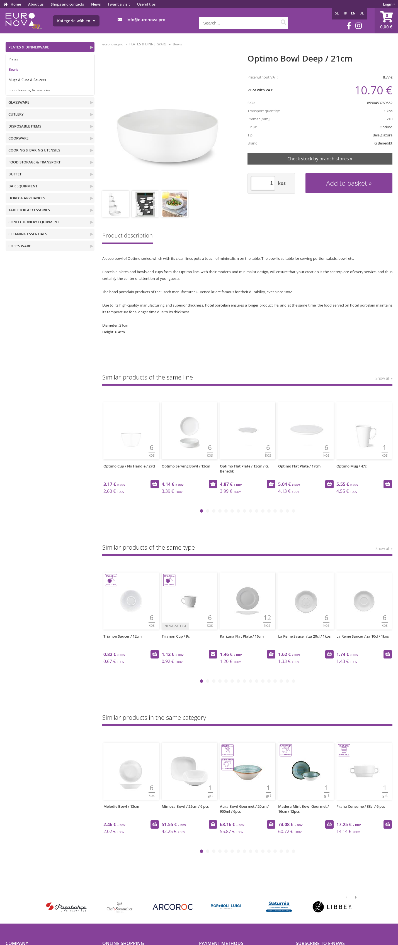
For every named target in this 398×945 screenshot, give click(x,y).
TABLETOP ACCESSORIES (29, 209)
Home (16, 4)
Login (389, 4)
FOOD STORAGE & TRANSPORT (34, 162)
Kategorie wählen (76, 20)
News (96, 4)
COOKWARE (18, 138)
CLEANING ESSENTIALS (27, 233)
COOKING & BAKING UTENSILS (34, 150)
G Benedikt (383, 143)
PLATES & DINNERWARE (28, 47)
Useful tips (146, 4)
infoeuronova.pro (146, 19)
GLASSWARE (18, 102)
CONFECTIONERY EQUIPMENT (33, 221)
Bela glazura (382, 135)
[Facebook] (349, 25)
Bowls (13, 69)
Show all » (383, 378)
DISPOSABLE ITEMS (24, 126)
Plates (13, 59)
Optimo (386, 126)
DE (362, 13)
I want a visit (119, 4)
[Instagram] (358, 25)
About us (35, 4)
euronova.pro (112, 44)
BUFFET (14, 174)
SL (337, 13)
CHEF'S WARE (19, 245)
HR (345, 13)
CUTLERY (16, 114)
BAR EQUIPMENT (22, 185)
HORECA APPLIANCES (26, 197)
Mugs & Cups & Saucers (27, 79)
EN (353, 13)
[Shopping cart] (386, 20)
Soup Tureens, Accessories (29, 90)
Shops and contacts (67, 4)
